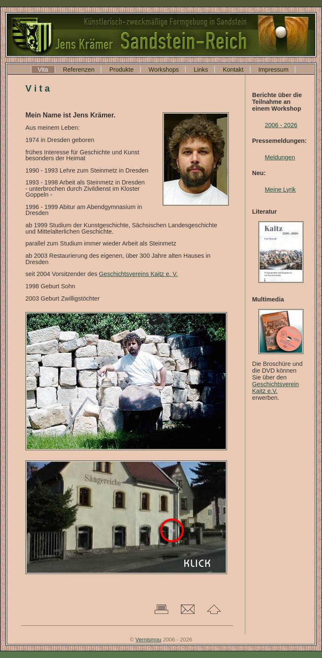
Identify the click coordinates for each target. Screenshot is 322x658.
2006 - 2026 (281, 125)
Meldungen (280, 157)
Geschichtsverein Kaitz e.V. (275, 387)
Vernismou (148, 639)
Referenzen (78, 69)
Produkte (121, 69)
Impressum (273, 69)
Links (201, 69)
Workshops (164, 69)
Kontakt (233, 69)
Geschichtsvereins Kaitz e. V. (138, 273)
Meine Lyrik (280, 189)
